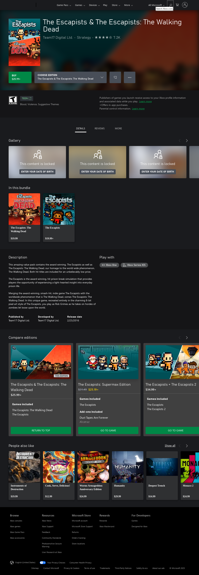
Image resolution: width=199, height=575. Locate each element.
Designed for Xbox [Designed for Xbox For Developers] (139, 526)
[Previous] (179, 140)
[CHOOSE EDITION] (70, 77)
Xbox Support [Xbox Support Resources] (47, 526)
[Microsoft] (22, 5)
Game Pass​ (62, 4)
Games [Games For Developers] (135, 520)
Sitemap (35, 568)
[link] (24, 217)
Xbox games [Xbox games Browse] (15, 526)
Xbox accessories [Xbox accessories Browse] (17, 538)
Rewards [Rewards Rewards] (103, 520)
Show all (170, 445)
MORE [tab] (118, 128)
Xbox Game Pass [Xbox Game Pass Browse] (17, 532)
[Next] (186, 140)
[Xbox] (46, 5)
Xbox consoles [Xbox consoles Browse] (16, 520)
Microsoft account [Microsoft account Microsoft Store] (79, 520)
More (127, 4)
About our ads (158, 568)
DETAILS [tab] (80, 128)
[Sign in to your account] (185, 5)
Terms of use (89, 568)
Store (114, 4)
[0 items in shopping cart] (177, 4)
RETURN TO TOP (41, 430)
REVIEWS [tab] (100, 128)
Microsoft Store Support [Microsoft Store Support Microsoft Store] (82, 526)
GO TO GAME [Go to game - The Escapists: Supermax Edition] (108, 430)
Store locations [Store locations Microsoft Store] (78, 543)
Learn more (145, 101)
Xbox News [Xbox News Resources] (46, 520)
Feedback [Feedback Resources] (46, 532)
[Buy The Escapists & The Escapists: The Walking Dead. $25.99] (20, 77)
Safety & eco (142, 568)
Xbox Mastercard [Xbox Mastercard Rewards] (107, 526)
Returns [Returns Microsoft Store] (75, 532)
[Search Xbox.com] (170, 5)
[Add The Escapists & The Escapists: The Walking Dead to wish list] (115, 77)
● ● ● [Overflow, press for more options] (129, 77)
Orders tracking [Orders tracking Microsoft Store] (78, 538)
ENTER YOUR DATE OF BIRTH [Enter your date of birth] (37, 172)
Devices (93, 4)
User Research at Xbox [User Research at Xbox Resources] (52, 552)
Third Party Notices (123, 568)
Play (105, 4)
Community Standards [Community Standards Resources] (51, 538)
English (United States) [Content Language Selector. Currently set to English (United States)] (25, 562)
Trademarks (105, 568)
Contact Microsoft (51, 568)
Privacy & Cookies (71, 568)
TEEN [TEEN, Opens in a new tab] (26, 98)
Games (78, 4)
